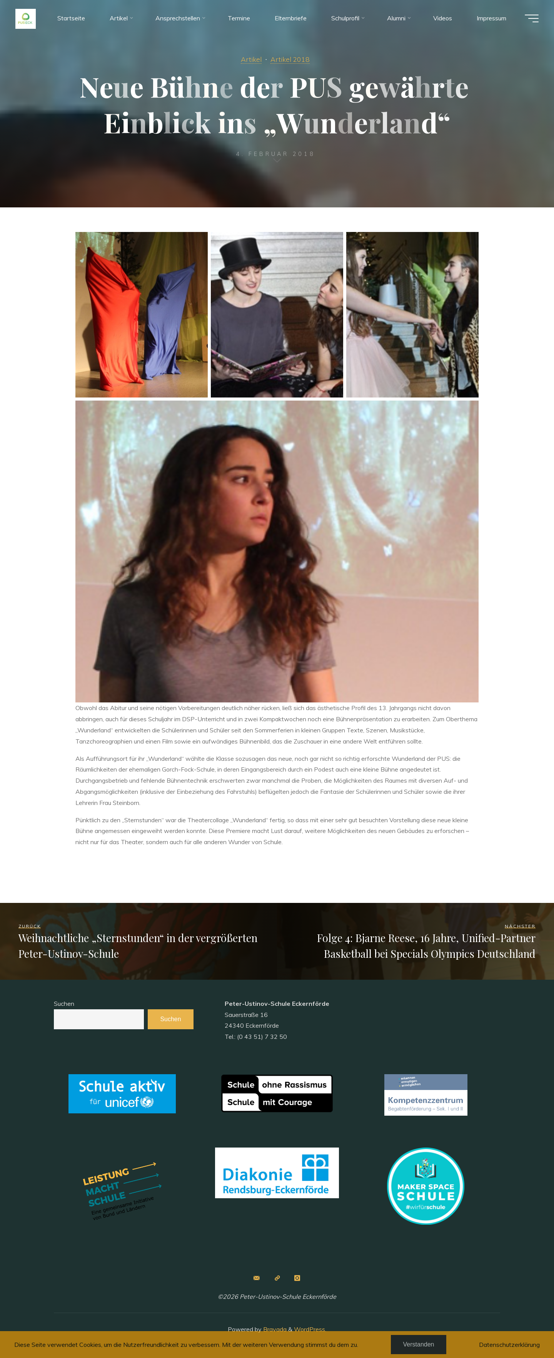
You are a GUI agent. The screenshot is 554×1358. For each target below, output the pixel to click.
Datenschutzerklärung (509, 1344)
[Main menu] (532, 18)
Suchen (64, 1003)
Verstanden (418, 1344)
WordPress (309, 1329)
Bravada (274, 1329)
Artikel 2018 (290, 59)
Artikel (251, 59)
